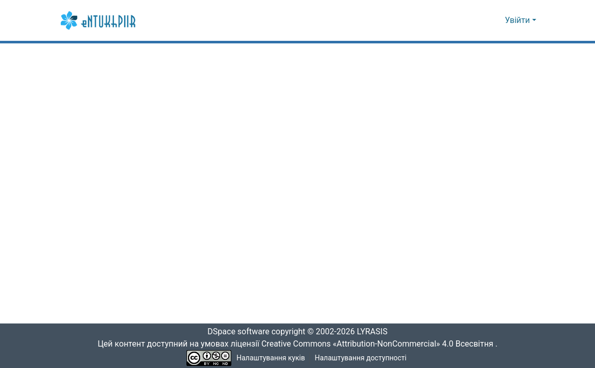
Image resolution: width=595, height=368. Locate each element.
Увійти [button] (518, 20)
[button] (99, 20)
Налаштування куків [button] (270, 358)
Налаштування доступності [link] (361, 358)
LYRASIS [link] (375, 331)
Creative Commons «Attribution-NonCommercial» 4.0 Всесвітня (381, 344)
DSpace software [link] (235, 331)
